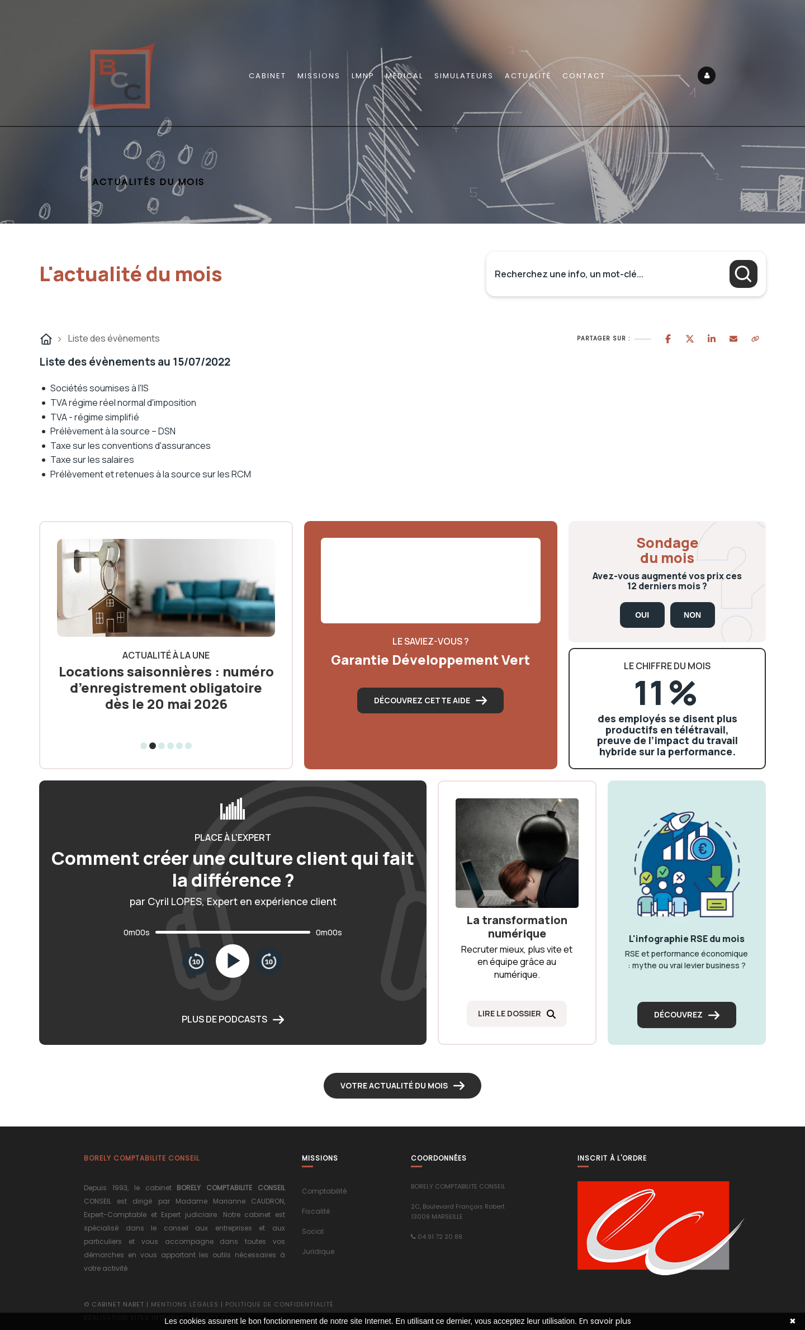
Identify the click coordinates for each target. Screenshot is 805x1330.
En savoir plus (605, 1321)
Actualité (528, 75)
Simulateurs (464, 75)
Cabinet (267, 75)
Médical (404, 75)
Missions (318, 75)
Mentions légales (185, 1304)
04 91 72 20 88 (440, 1236)
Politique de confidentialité (279, 1304)
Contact (583, 75)
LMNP (363, 75)
